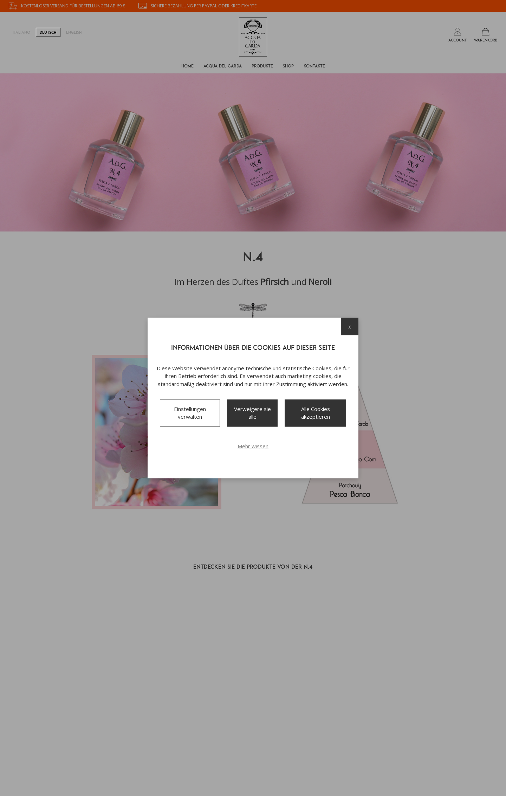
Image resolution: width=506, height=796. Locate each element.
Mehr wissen (253, 446)
